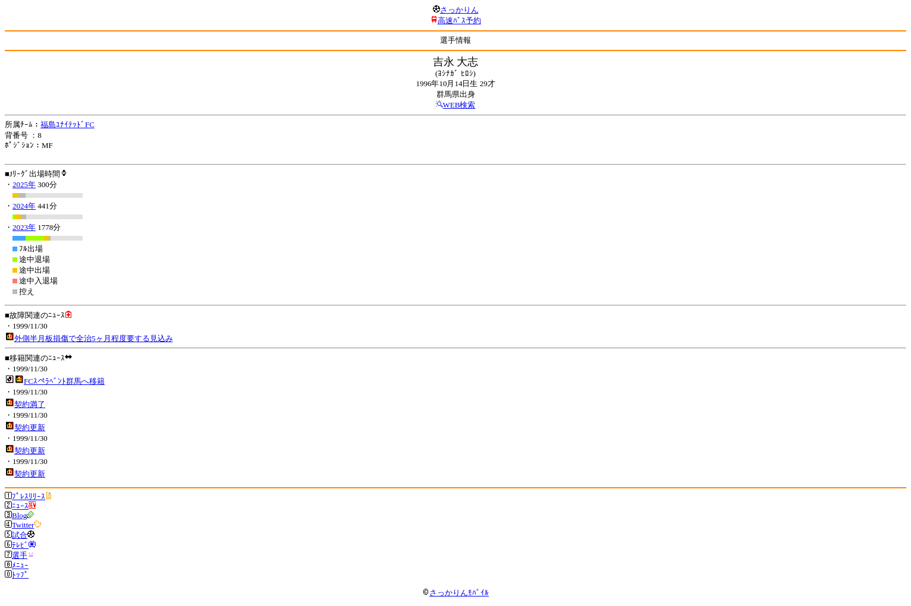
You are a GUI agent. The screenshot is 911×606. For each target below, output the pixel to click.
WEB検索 (459, 104)
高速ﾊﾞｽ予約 (459, 20)
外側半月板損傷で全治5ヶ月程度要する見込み (93, 338)
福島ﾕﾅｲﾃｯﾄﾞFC (67, 124)
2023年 (24, 227)
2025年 (24, 184)
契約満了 (29, 404)
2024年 (24, 205)
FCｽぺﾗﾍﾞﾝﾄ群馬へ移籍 (64, 381)
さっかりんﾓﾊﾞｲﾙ (455, 592)
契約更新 (29, 427)
